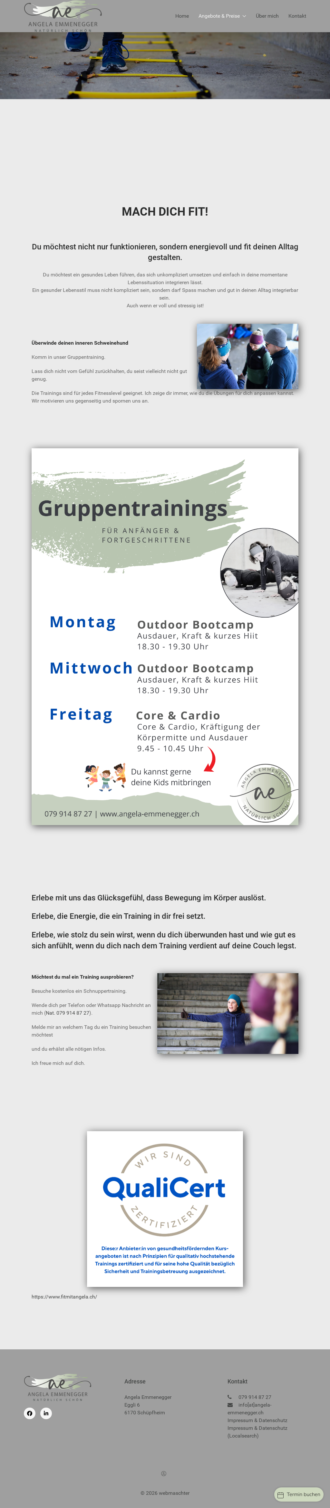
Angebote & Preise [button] (222, 16)
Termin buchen (298, 1494)
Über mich (267, 16)
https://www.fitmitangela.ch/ (64, 1297)
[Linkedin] (46, 1413)
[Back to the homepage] (63, 16)
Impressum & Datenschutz (257, 1420)
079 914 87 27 (254, 1397)
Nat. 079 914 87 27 (67, 1013)
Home (182, 16)
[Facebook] (29, 1413)
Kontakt (297, 16)
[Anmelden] (165, 1473)
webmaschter (174, 1493)
